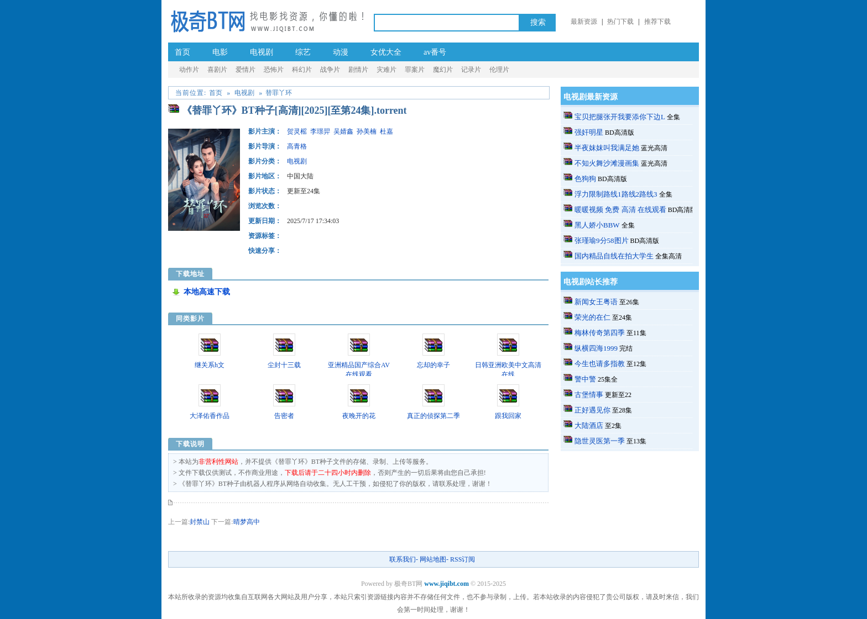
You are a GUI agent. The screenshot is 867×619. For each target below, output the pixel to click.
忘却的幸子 (433, 365)
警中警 (585, 379)
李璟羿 (320, 131)
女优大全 (385, 52)
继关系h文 (209, 365)
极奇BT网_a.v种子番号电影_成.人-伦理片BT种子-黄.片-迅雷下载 (267, 21)
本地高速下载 (207, 292)
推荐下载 (657, 21)
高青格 (297, 146)
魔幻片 (443, 69)
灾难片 (386, 69)
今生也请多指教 (599, 363)
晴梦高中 (246, 522)
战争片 (330, 69)
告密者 (284, 416)
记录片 (471, 69)
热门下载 (620, 21)
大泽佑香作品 (209, 416)
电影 (220, 52)
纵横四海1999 (596, 348)
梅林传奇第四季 (599, 333)
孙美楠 (367, 131)
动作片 (189, 69)
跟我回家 (508, 416)
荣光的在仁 (592, 317)
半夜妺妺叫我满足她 (606, 148)
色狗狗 (585, 178)
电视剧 (261, 52)
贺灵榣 (297, 131)
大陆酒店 (588, 425)
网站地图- (434, 559)
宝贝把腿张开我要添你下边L (619, 117)
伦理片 (499, 69)
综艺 (303, 52)
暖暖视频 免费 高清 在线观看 (620, 209)
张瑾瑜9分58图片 (601, 240)
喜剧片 (217, 69)
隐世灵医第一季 (599, 441)
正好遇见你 (592, 410)
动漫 (340, 52)
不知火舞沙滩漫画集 (606, 163)
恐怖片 (274, 69)
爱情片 (245, 69)
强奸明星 (588, 132)
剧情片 (358, 69)
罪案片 (415, 69)
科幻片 (302, 69)
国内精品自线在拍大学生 (614, 256)
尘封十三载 (284, 365)
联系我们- (403, 559)
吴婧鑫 (343, 131)
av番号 (435, 52)
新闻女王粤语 (596, 302)
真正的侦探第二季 (433, 416)
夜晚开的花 (358, 416)
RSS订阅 (462, 559)
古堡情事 (588, 394)
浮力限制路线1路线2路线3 (615, 194)
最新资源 (584, 21)
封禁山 (200, 522)
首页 (182, 52)
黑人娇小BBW (597, 225)
